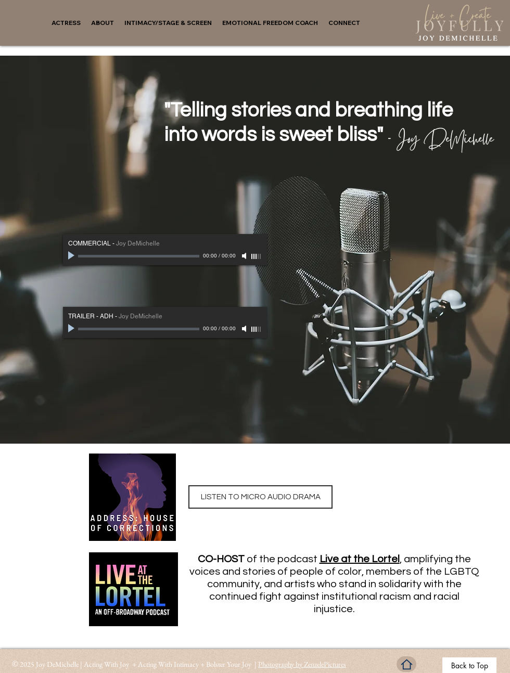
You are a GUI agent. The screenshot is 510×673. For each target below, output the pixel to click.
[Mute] (245, 256)
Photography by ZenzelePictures (302, 664)
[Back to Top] (469, 665)
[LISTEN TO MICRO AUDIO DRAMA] (260, 497)
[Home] (406, 664)
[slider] (256, 256)
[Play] (72, 256)
